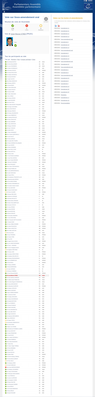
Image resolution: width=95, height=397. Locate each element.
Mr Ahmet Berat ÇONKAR (12, 358)
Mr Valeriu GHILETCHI (11, 228)
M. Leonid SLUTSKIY (11, 294)
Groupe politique (26, 59)
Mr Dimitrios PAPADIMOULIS (13, 183)
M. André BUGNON (11, 100)
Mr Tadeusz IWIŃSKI (11, 264)
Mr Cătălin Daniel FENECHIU (13, 279)
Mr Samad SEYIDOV (11, 76)
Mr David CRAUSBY (11, 392)
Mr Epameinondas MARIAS (13, 179)
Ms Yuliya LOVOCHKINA (12, 371)
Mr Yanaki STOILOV (11, 89)
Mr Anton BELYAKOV (11, 311)
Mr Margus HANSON (11, 126)
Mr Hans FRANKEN (11, 234)
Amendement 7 (65, 83)
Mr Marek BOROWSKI (11, 266)
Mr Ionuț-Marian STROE (12, 275)
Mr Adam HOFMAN (11, 269)
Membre (13, 59)
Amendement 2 (65, 42)
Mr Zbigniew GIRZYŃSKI (12, 249)
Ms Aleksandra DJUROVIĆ (12, 286)
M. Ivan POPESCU (11, 375)
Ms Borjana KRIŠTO (11, 83)
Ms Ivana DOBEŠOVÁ (11, 115)
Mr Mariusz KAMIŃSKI (11, 271)
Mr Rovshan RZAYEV (11, 70)
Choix (33, 59)
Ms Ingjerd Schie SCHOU (12, 241)
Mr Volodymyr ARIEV (11, 363)
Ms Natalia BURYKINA (11, 301)
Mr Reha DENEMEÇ (11, 348)
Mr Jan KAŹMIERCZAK (12, 260)
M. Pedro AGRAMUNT (11, 132)
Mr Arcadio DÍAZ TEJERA (12, 140)
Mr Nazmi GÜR (10, 350)
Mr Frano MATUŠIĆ (11, 187)
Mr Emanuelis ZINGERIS (12, 215)
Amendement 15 (65, 56)
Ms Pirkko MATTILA (11, 151)
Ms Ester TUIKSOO (11, 128)
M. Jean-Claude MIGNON (12, 160)
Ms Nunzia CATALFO (11, 205)
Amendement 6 (65, 81)
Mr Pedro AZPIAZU (11, 138)
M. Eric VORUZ (10, 96)
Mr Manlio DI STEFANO (12, 196)
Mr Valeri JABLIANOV (11, 93)
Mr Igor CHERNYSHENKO (12, 292)
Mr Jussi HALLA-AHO (11, 149)
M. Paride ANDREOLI (11, 339)
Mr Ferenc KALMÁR (11, 192)
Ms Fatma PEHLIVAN (11, 87)
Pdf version (59, 26)
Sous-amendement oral (67, 39)
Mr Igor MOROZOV (11, 318)
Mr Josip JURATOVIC (11, 123)
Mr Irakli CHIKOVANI (11, 172)
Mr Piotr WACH (10, 262)
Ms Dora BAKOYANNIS (12, 181)
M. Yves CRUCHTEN (11, 217)
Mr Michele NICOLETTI (12, 198)
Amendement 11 (65, 28)
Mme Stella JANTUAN (11, 230)
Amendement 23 (65, 78)
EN (84, 0)
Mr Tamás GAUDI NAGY (12, 190)
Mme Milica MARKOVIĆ (12, 81)
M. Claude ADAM (10, 222)
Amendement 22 (65, 64)
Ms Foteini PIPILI (10, 175)
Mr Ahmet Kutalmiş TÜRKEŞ (13, 356)
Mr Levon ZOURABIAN (12, 66)
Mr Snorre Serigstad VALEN (13, 247)
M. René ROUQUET (11, 164)
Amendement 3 (65, 53)
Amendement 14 (65, 47)
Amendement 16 (65, 100)
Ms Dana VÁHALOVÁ (11, 119)
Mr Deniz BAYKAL (10, 352)
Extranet (90, 0)
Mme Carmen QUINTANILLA (13, 134)
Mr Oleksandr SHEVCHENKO (13, 373)
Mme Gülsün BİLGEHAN (12, 341)
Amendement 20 (65, 92)
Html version (56, 26)
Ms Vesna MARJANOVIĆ (12, 284)
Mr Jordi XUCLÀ (10, 136)
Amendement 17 (65, 97)
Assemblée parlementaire (21, 5)
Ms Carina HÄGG (10, 324)
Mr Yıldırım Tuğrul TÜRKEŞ (13, 346)
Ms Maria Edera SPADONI (12, 200)
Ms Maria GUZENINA (11, 147)
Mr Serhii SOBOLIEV (11, 365)
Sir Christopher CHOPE (12, 380)
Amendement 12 (65, 33)
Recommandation (65, 103)
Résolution (64, 95)
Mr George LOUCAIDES (12, 106)
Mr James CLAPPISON (12, 378)
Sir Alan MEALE (10, 386)
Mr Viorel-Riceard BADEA (12, 273)
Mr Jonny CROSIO (11, 207)
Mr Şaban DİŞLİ (10, 354)
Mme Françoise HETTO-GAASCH (14, 219)
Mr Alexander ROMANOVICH (13, 322)
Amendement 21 (65, 31)
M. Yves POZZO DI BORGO (13, 155)
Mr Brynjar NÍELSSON (11, 194)
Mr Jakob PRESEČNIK (12, 333)
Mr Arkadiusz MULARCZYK (13, 256)
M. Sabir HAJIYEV (11, 79)
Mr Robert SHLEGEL (11, 307)
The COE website (88, 6)
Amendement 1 (65, 69)
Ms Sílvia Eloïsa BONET (12, 64)
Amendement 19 (65, 58)
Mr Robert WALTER (11, 382)
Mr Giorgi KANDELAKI (11, 168)
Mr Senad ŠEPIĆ (10, 85)
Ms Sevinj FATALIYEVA (12, 72)
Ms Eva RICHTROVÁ (11, 108)
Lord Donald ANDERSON (12, 388)
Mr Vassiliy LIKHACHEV (12, 296)
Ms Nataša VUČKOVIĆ (12, 288)
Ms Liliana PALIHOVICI (12, 226)
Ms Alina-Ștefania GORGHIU (13, 277)
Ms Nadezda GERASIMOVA (13, 316)
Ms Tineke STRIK (10, 237)
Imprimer (46, 21)
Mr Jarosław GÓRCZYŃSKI (13, 254)
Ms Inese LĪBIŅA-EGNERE (12, 224)
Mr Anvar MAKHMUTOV (12, 309)
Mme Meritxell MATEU (11, 61)
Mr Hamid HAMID (10, 91)
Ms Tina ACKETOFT (11, 331)
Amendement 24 (65, 86)
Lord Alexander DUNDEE (12, 384)
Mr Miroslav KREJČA (11, 111)
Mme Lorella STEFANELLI (12, 337)
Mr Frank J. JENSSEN (11, 245)
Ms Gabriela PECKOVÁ (12, 117)
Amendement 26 (65, 89)
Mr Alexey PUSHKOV (11, 305)
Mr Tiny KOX (9, 239)
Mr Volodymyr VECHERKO (12, 369)
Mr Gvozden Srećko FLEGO (13, 185)
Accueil (4, 11)
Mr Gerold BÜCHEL (11, 211)
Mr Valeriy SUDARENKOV (12, 299)
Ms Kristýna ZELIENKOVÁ (12, 113)
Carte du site (4, 0)
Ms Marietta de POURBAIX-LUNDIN (14, 328)
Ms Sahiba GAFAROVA (12, 74)
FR (86, 0)
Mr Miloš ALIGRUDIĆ (11, 290)
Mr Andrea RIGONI (11, 209)
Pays (18, 59)
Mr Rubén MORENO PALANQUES (14, 143)
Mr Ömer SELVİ (10, 360)
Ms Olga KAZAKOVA (11, 313)
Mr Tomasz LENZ (10, 251)
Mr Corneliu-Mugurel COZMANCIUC (14, 281)
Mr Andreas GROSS (11, 98)
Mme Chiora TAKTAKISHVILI (13, 166)
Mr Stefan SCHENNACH (12, 68)
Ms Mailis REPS (10, 130)
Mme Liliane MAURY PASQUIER (14, 104)
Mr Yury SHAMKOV (11, 303)
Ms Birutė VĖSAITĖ (11, 213)
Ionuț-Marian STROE (18, 34)
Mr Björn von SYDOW (11, 326)
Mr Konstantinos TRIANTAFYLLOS (14, 177)
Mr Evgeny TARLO (11, 320)
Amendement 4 (65, 72)
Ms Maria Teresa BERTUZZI (13, 202)
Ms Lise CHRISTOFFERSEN (13, 243)
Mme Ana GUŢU (10, 232)
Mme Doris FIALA (10, 102)
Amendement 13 (65, 36)
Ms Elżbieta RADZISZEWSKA (13, 258)
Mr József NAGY (10, 335)
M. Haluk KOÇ (10, 343)
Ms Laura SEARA (10, 145)
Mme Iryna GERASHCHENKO (13, 367)
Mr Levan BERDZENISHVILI (13, 170)
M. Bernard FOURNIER (12, 162)
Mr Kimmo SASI (10, 153)
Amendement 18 (65, 45)
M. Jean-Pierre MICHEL (12, 158)
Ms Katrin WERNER (11, 121)
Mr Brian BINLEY (10, 390)
